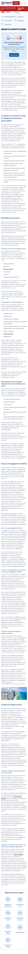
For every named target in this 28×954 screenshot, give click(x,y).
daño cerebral (18, 855)
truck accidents (6, 20)
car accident (18, 16)
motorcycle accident (7, 16)
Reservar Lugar (14, 55)
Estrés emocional (8, 334)
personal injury (19, 20)
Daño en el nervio (8, 269)
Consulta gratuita (16, 3)
